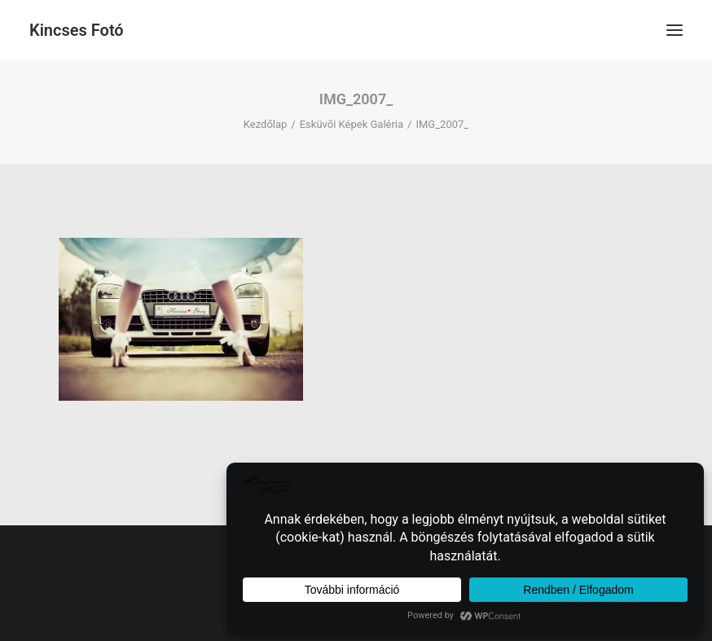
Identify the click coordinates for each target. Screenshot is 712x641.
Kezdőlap (266, 124)
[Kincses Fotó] (76, 30)
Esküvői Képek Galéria (351, 124)
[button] (674, 30)
